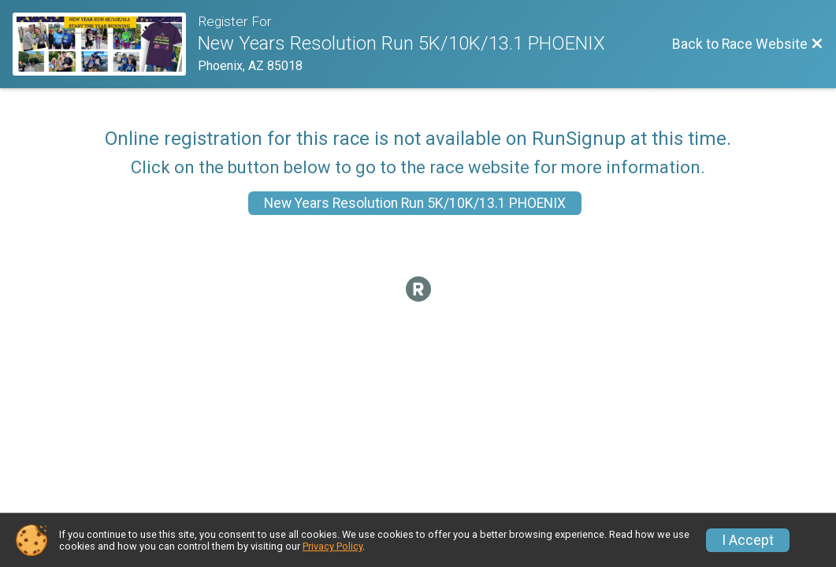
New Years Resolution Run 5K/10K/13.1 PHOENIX (415, 203)
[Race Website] (105, 44)
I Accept (748, 540)
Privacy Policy (332, 546)
